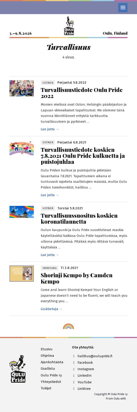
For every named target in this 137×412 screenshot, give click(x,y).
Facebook (82, 362)
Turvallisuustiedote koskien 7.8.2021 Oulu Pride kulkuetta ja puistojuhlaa (83, 155)
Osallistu (48, 368)
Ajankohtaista (52, 362)
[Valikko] (123, 7)
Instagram (83, 369)
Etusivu (47, 349)
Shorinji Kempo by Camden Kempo (76, 278)
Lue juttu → (50, 129)
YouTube (82, 382)
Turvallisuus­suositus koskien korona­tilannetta (79, 218)
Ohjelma (47, 356)
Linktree (81, 389)
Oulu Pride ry (51, 375)
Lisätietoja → (51, 309)
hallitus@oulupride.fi (84, 356)
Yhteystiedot (51, 382)
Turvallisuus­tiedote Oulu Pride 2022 (82, 93)
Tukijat (46, 388)
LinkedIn (82, 375)
